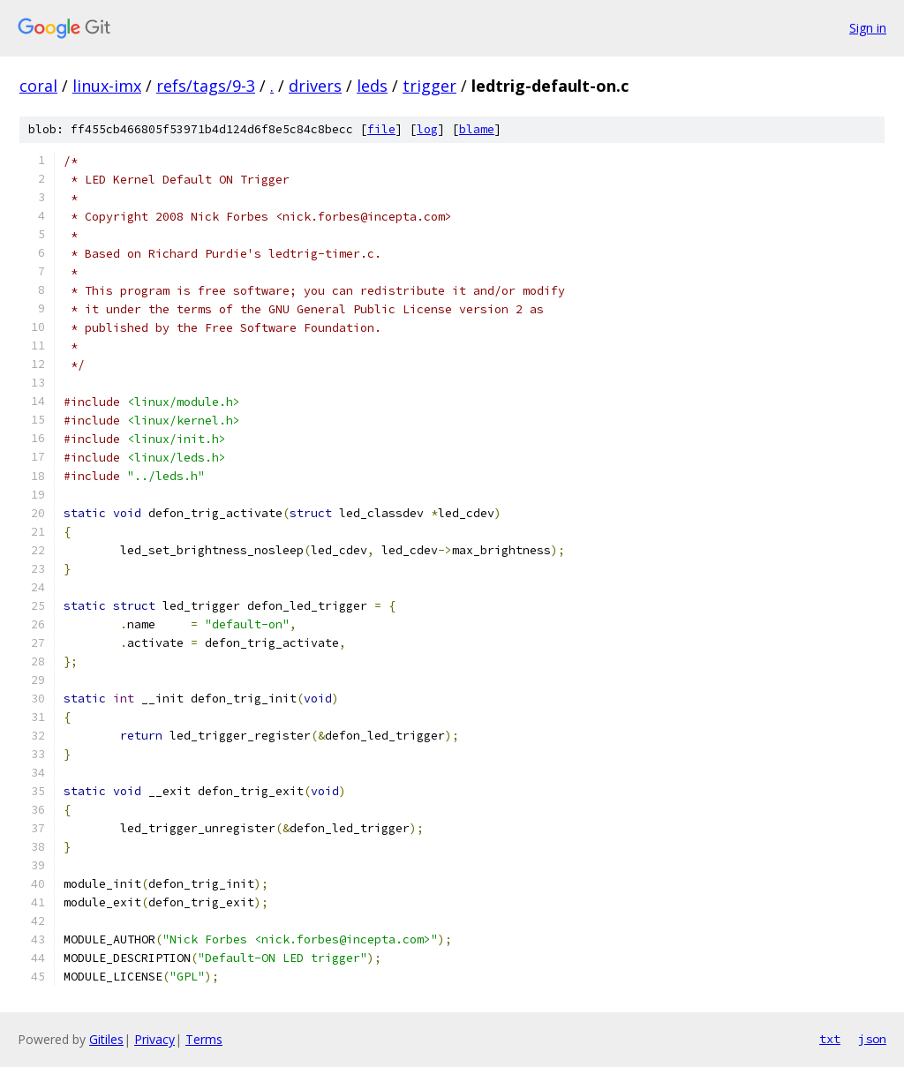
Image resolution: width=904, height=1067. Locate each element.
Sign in (867, 27)
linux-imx (106, 85)
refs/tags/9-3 (205, 85)
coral (38, 85)
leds (372, 85)
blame (476, 129)
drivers (315, 85)
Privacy (154, 1039)
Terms (203, 1039)
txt (829, 1039)
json (872, 1039)
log (427, 129)
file (381, 129)
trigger (429, 85)
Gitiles (106, 1039)
